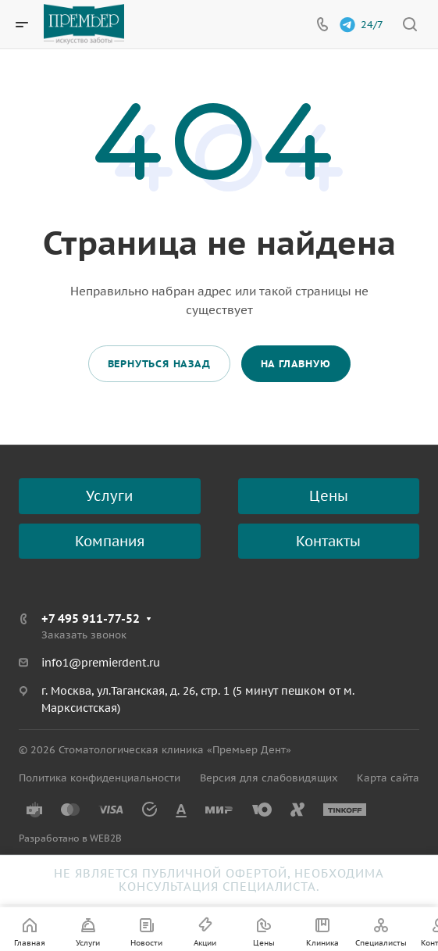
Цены (328, 496)
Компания (109, 541)
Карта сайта (388, 778)
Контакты (328, 541)
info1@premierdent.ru (100, 663)
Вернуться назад (159, 363)
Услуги (109, 496)
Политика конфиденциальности (99, 778)
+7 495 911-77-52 (90, 618)
